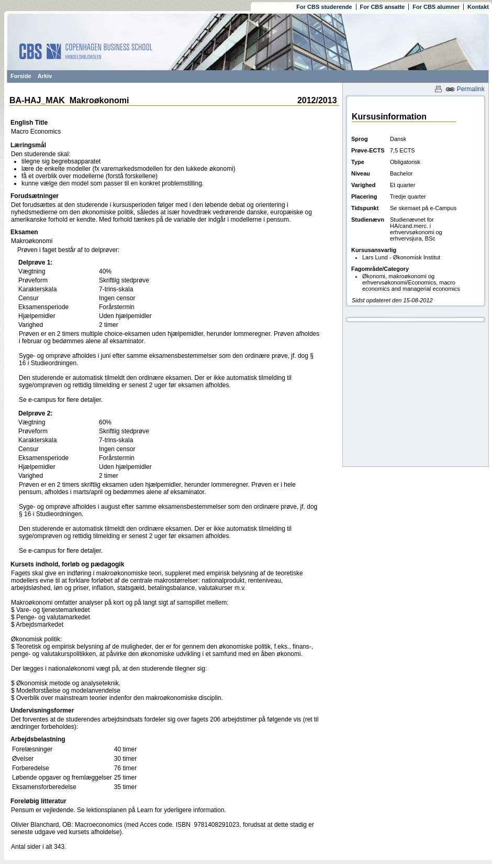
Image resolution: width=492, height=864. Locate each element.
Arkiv (45, 76)
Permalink (465, 89)
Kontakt (478, 7)
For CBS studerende (324, 7)
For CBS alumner (436, 7)
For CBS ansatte (382, 7)
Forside (20, 76)
